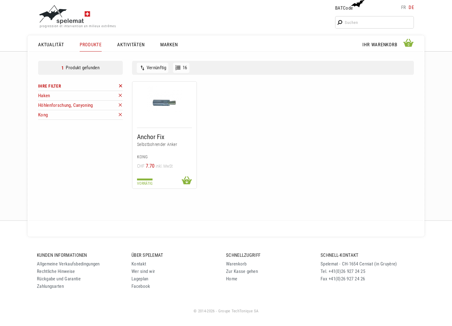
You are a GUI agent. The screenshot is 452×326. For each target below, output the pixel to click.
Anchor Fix (150, 137)
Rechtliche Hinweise (56, 271)
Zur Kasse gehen (242, 271)
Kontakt (138, 264)
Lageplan (139, 279)
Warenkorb (236, 264)
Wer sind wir (143, 271)
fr (403, 7)
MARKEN (169, 45)
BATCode (349, 5)
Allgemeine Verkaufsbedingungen (68, 264)
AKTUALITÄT (51, 45)
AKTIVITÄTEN (130, 45)
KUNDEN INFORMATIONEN (62, 255)
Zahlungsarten (50, 286)
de (411, 7)
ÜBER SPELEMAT (147, 255)
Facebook (140, 286)
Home (231, 279)
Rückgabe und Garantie (59, 279)
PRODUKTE (91, 45)
